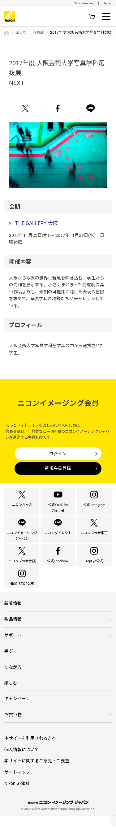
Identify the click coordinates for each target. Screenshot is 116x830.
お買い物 (13, 728)
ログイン (58, 453)
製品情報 (13, 633)
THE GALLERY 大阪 (36, 223)
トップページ (6, 32)
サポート (13, 649)
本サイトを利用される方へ (30, 752)
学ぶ (8, 665)
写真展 (38, 32)
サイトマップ (17, 786)
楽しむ (21, 32)
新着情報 (13, 617)
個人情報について (21, 763)
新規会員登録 (58, 468)
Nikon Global (16, 797)
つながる (13, 681)
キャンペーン (17, 712)
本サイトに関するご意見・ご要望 (36, 775)
